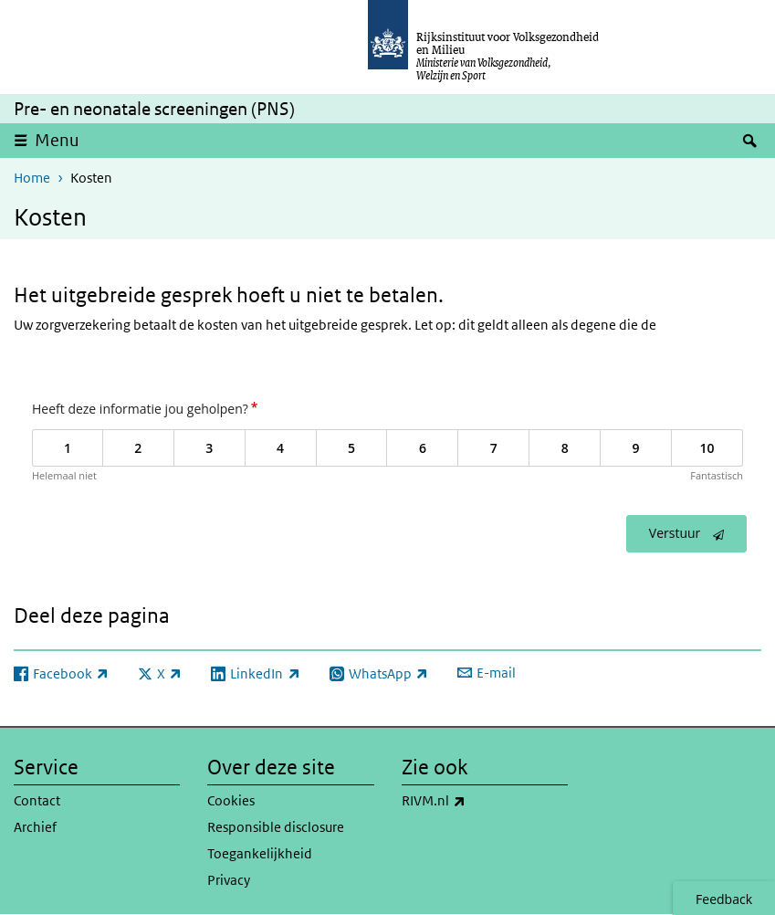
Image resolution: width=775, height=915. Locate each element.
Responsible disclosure (275, 827)
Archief (35, 827)
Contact (37, 800)
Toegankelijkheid (259, 853)
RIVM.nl (474, 801)
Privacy (228, 880)
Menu (57, 140)
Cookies (231, 800)
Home (32, 177)
